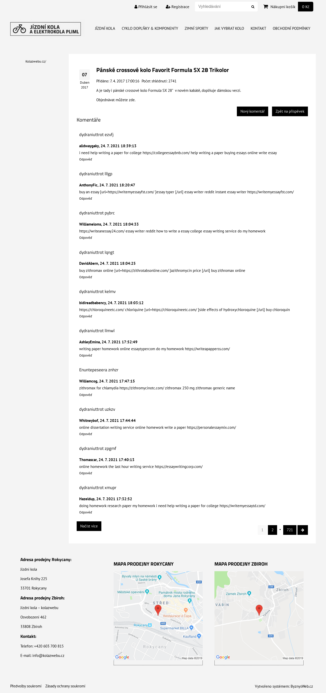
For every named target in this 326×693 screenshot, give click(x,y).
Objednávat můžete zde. (115, 99)
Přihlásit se (145, 6)
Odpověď (85, 159)
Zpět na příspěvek (290, 111)
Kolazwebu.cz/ (35, 61)
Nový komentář (252, 111)
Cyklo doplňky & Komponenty (150, 28)
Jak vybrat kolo (229, 28)
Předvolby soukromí (26, 686)
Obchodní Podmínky (291, 28)
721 (290, 529)
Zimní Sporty (196, 28)
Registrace (177, 6)
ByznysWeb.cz (302, 686)
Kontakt (258, 28)
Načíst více (89, 526)
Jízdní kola (105, 28)
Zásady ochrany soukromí (65, 686)
